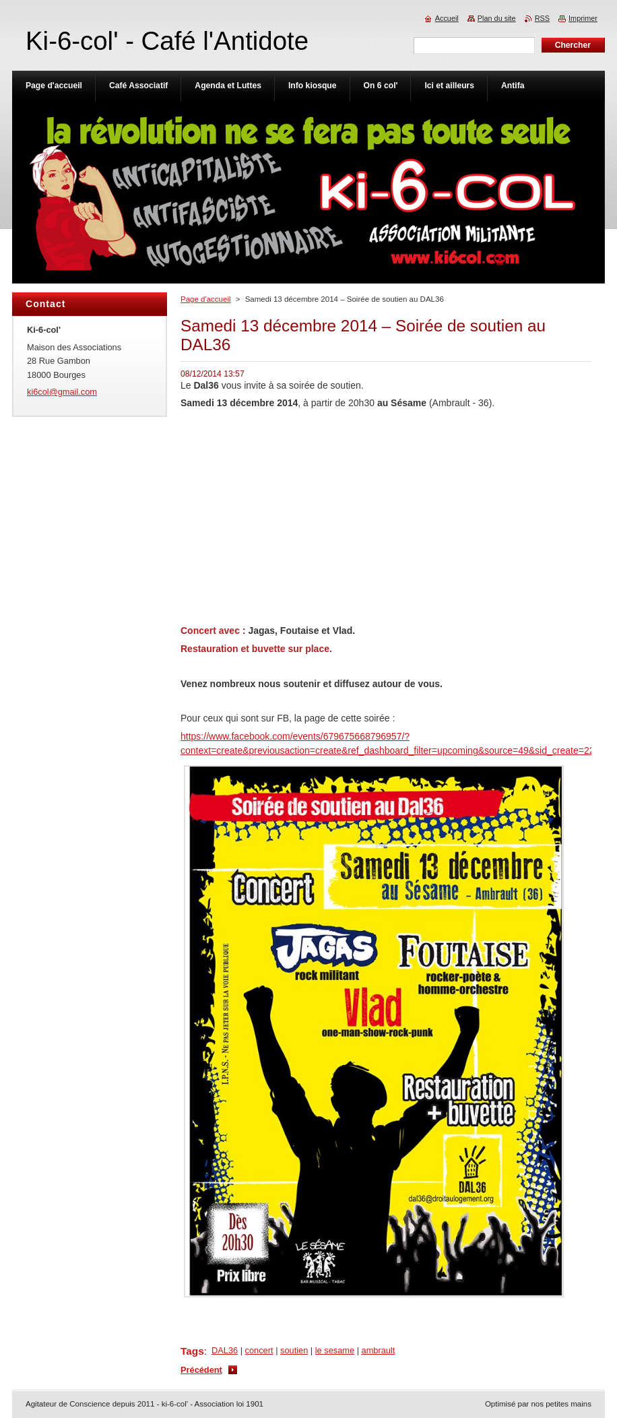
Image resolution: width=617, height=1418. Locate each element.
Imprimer (583, 18)
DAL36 (225, 1350)
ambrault (378, 1350)
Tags (192, 1351)
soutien (294, 1350)
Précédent (201, 1370)
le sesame (334, 1350)
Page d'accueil (206, 299)
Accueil (447, 18)
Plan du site (497, 18)
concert (259, 1350)
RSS (542, 18)
